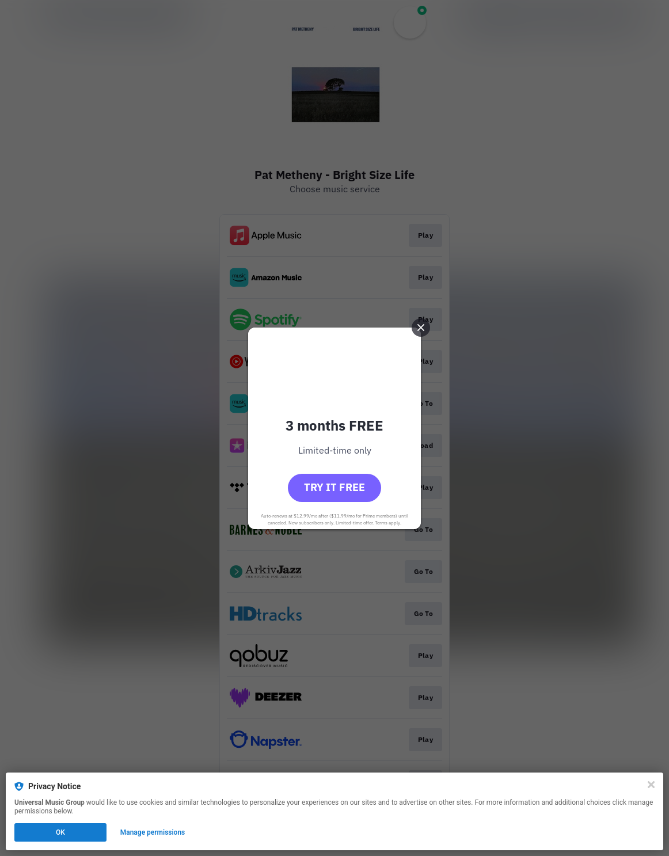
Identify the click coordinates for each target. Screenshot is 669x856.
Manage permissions (152, 832)
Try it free (334, 487)
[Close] (651, 784)
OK (60, 832)
